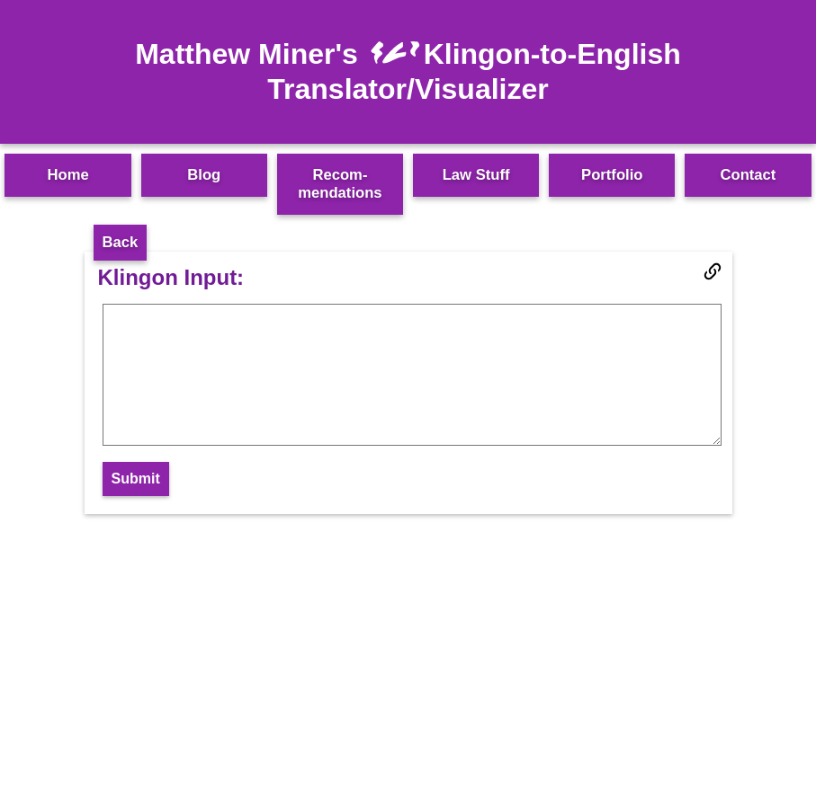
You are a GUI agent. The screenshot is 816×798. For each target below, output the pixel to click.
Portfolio (611, 174)
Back (121, 242)
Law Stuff (476, 174)
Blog (203, 174)
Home (67, 174)
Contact (748, 174)
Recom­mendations (339, 183)
